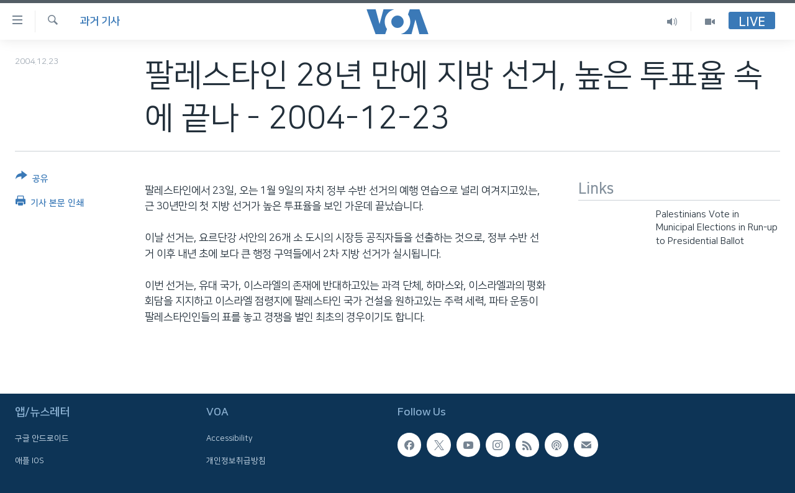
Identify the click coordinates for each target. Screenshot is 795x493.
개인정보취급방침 (236, 460)
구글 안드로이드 (42, 438)
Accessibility (229, 438)
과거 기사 (100, 21)
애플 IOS (29, 460)
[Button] (32, 179)
